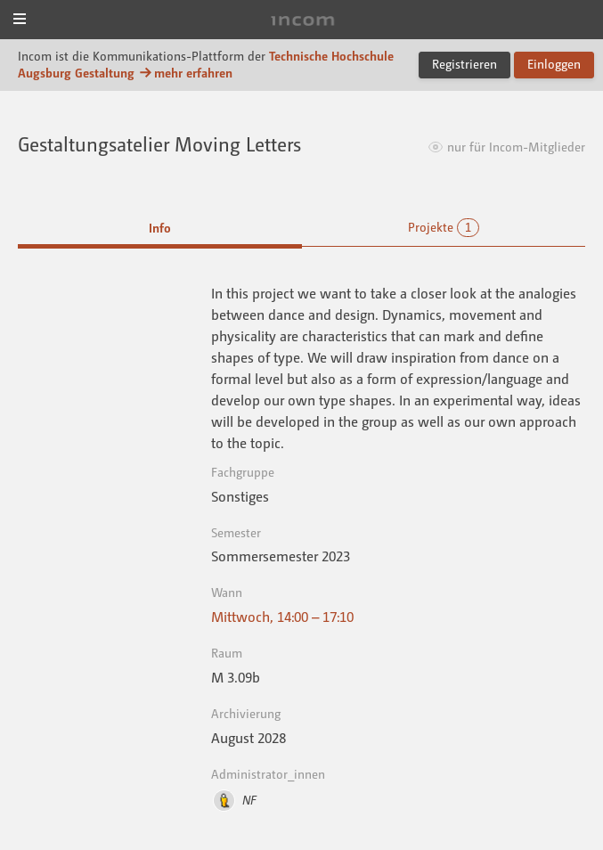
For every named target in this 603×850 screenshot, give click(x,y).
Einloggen (554, 63)
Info (160, 227)
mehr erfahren (185, 72)
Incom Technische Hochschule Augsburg (302, 21)
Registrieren (464, 63)
